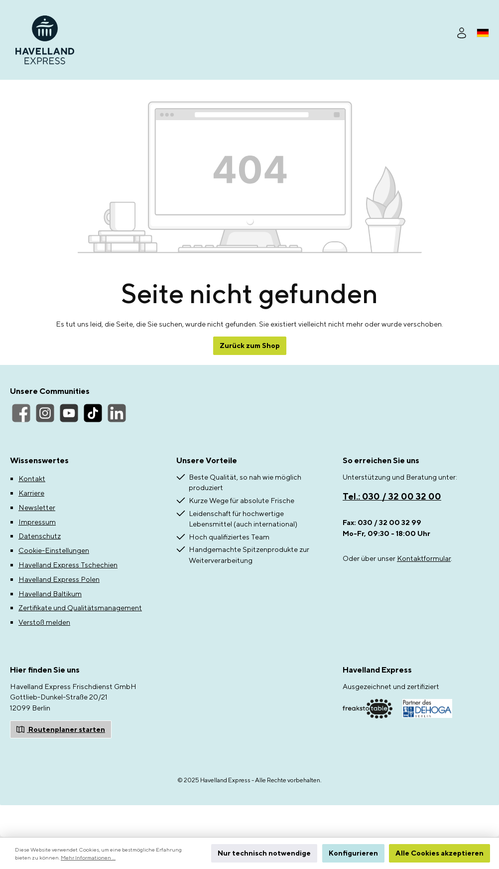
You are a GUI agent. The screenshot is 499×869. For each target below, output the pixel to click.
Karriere (31, 493)
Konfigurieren (353, 853)
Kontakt (31, 478)
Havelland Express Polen (59, 579)
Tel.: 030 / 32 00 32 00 (392, 496)
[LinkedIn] (117, 413)
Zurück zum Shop (250, 345)
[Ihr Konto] (461, 31)
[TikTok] (93, 413)
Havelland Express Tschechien (68, 564)
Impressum (37, 522)
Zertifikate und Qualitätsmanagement (80, 607)
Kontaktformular (424, 558)
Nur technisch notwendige (264, 853)
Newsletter (36, 507)
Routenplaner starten (60, 728)
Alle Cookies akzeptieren (439, 853)
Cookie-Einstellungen (53, 550)
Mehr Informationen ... (88, 858)
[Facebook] (21, 413)
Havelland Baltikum (50, 593)
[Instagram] (45, 413)
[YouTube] (69, 413)
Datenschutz (39, 535)
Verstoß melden (44, 622)
